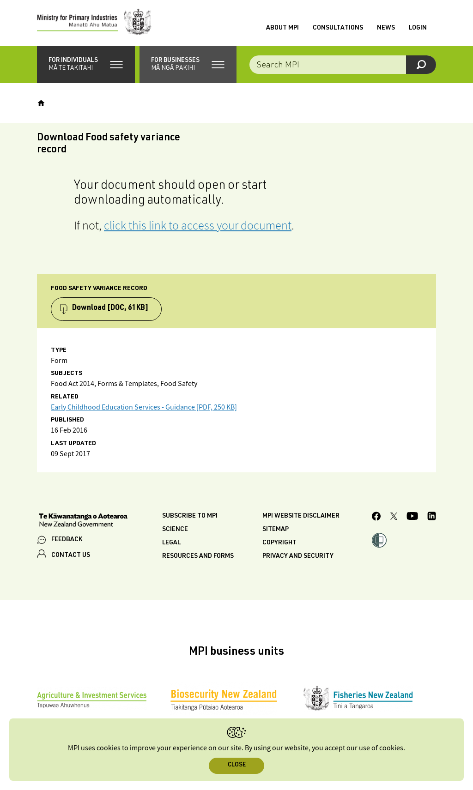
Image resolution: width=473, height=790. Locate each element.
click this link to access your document (197, 225)
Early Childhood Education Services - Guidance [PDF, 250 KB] (144, 407)
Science (175, 529)
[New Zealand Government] (83, 521)
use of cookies (381, 748)
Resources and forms (198, 556)
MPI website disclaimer (301, 516)
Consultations (338, 28)
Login (418, 28)
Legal (171, 543)
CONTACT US (70, 555)
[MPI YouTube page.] (412, 517)
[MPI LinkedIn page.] (431, 517)
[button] (86, 64)
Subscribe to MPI (190, 516)
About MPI (282, 28)
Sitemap (275, 529)
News (386, 28)
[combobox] (342, 64)
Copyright (279, 543)
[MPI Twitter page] (393, 518)
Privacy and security (298, 556)
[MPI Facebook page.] (376, 518)
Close (237, 765)
